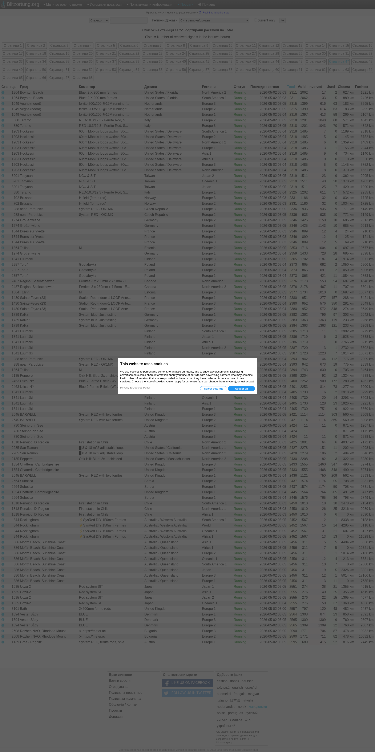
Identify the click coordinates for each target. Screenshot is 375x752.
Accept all (241, 388)
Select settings (213, 388)
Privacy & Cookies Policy (135, 387)
